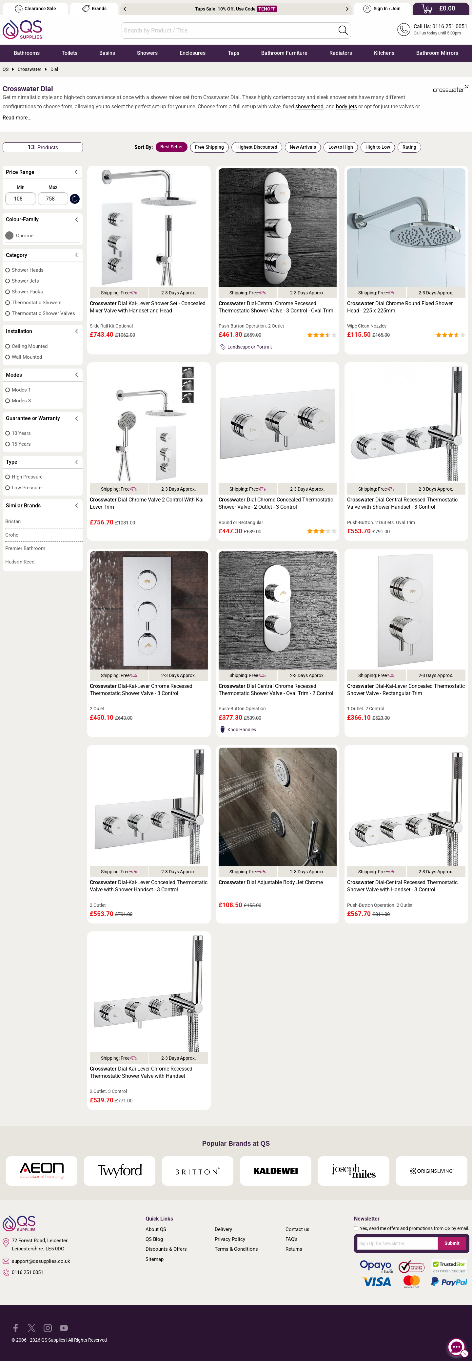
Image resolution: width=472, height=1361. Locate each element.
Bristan (13, 521)
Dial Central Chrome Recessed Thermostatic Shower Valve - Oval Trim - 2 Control (276, 689)
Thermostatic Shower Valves (43, 313)
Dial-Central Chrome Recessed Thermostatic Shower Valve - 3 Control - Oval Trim (276, 307)
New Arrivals (303, 147)
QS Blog (154, 1239)
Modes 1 (21, 390)
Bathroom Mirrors (437, 53)
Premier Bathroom (25, 548)
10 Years (21, 433)
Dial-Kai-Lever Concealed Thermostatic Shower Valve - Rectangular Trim (406, 689)
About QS (156, 1229)
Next (347, 9)
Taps (233, 53)
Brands (94, 9)
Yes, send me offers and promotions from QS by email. (414, 1228)
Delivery (223, 1229)
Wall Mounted (27, 357)
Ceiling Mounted (30, 346)
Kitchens (384, 53)
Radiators (340, 53)
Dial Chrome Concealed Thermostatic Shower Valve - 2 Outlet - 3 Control (276, 503)
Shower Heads (28, 270)
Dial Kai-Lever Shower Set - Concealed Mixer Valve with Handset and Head (148, 307)
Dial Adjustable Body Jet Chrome (271, 882)
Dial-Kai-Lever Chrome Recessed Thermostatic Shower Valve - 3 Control (141, 689)
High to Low (377, 147)
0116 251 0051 (23, 1272)
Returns (293, 1249)
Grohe (11, 535)
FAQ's (291, 1239)
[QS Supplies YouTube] (64, 1328)
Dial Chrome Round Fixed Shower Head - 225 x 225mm (400, 307)
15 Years (21, 444)
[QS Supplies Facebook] (15, 1328)
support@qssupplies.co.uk (36, 1261)
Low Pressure (27, 488)
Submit (452, 1243)
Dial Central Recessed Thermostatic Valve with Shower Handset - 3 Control (402, 503)
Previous (125, 9)
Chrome (24, 236)
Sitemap (155, 1259)
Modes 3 (21, 401)
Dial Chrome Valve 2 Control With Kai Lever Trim (147, 503)
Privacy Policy (230, 1239)
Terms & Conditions (236, 1249)
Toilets (69, 53)
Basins (107, 53)
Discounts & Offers (166, 1249)
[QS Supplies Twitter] (32, 1328)
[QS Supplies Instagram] (48, 1328)
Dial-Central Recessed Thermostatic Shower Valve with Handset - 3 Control (402, 886)
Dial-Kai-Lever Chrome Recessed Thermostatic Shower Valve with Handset (141, 1072)
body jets (346, 106)
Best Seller (171, 146)
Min (21, 187)
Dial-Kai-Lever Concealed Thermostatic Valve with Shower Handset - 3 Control (148, 886)
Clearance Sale (35, 9)
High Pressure (27, 477)
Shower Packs (27, 292)
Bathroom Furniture (284, 53)
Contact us (297, 1229)
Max (53, 187)
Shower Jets (25, 281)
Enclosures (193, 53)
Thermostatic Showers (37, 303)
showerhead (309, 106)
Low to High (340, 147)
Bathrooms (27, 53)
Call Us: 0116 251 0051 (440, 26)
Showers (147, 53)
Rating (409, 147)
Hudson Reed (19, 562)
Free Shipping (209, 147)
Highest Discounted (256, 147)
